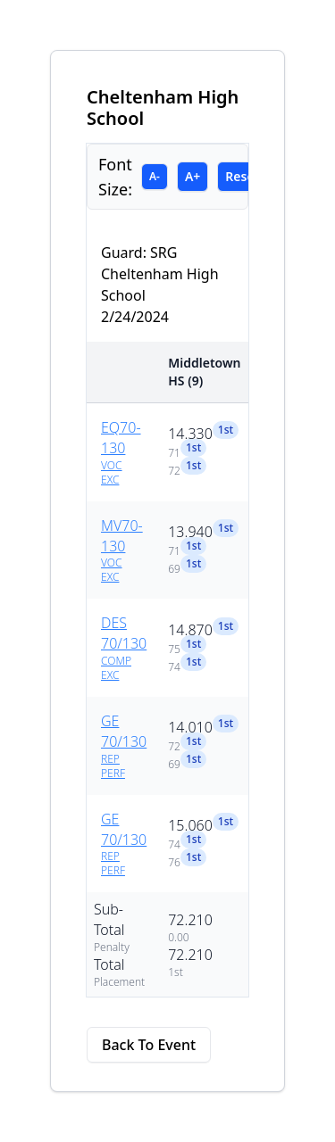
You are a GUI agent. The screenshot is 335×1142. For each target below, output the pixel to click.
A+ (192, 176)
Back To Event (149, 1045)
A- (154, 176)
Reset (242, 176)
